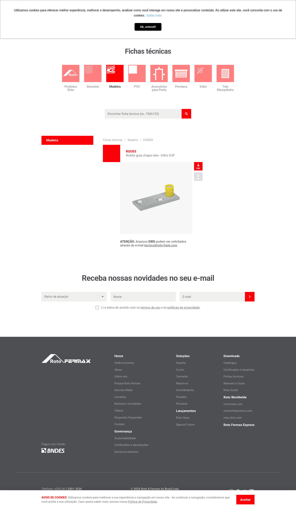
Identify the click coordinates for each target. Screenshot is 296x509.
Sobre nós (120, 376)
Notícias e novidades (127, 403)
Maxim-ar (182, 383)
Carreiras (120, 397)
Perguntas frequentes (128, 417)
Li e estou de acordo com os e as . (150, 307)
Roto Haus (182, 417)
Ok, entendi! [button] (148, 26)
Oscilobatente (185, 390)
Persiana (181, 403)
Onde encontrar (124, 363)
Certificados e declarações (131, 445)
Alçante (181, 363)
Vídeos (118, 410)
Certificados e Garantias (238, 369)
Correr (148, 140)
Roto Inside (230, 390)
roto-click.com (232, 417)
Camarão (182, 376)
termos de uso (150, 307)
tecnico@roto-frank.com (160, 245)
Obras (118, 369)
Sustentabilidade (125, 438)
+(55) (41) (68, 489)
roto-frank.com (232, 404)
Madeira (133, 140)
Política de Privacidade (142, 501)
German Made (123, 390)
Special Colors (185, 424)
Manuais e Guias (234, 383)
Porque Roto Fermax (127, 383)
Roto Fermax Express (239, 425)
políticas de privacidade (183, 307)
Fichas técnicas (112, 140)
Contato (119, 424)
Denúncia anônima (126, 452)
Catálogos (229, 363)
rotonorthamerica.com (237, 411)
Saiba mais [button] (154, 15)
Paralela (181, 397)
